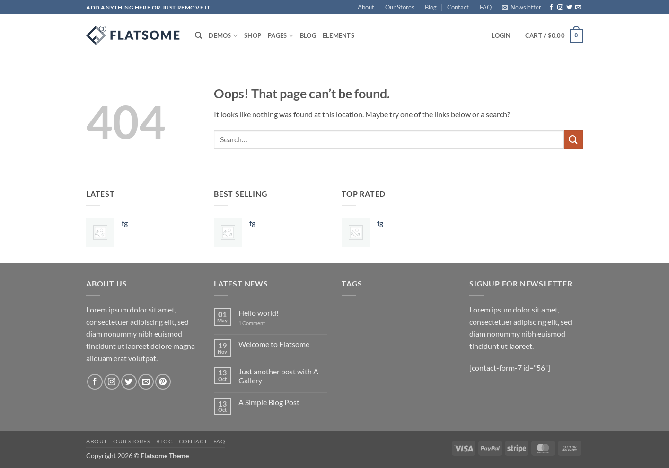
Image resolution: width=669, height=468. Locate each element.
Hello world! (258, 312)
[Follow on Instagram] (560, 7)
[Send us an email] (578, 7)
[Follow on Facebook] (551, 7)
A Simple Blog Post (268, 402)
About (366, 7)
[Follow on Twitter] (569, 7)
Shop (252, 35)
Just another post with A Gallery (278, 376)
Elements (338, 35)
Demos (223, 35)
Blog (431, 7)
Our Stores (399, 7)
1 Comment (258, 323)
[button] (521, 7)
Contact (458, 7)
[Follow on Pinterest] (163, 382)
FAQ (486, 7)
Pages (280, 35)
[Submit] (573, 139)
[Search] (198, 35)
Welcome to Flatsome (273, 343)
